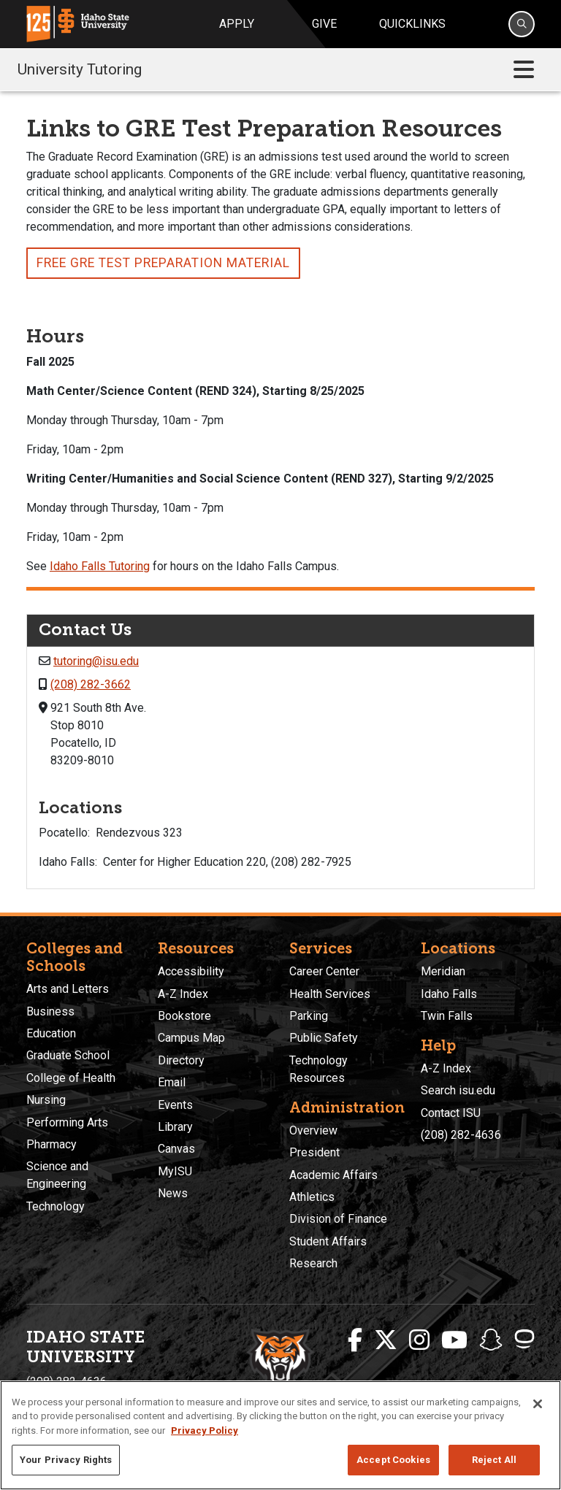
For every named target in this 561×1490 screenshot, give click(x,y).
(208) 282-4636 (461, 1135)
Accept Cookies (393, 1459)
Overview (313, 1130)
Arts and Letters (67, 989)
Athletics (312, 1197)
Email (172, 1082)
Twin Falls (447, 1016)
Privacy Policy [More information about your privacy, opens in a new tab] (204, 1430)
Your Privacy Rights (66, 1459)
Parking (308, 1016)
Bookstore (184, 1016)
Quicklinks (412, 24)
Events (175, 1105)
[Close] (538, 1404)
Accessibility (191, 971)
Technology (55, 1206)
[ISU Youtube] (454, 1340)
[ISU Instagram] (419, 1340)
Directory (181, 1060)
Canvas (176, 1149)
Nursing (46, 1100)
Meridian (443, 971)
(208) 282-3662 (90, 684)
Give (324, 24)
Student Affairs (328, 1241)
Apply (236, 24)
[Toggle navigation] (523, 69)
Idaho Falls (449, 994)
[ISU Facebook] (355, 1340)
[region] (280, 1435)
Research (313, 1263)
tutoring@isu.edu (96, 661)
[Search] (521, 24)
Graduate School (68, 1055)
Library (175, 1127)
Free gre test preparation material (163, 263)
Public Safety (323, 1038)
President (314, 1152)
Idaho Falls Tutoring (100, 566)
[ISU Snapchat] (491, 1340)
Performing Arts (67, 1122)
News (173, 1193)
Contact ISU (451, 1113)
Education (51, 1033)
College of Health (70, 1078)
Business (50, 1011)
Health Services (329, 994)
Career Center (324, 971)
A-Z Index (183, 994)
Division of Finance (338, 1219)
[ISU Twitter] (385, 1340)
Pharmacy (51, 1144)
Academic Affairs (333, 1175)
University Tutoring (80, 69)
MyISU (175, 1171)
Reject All (494, 1459)
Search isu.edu (458, 1090)
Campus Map (191, 1038)
